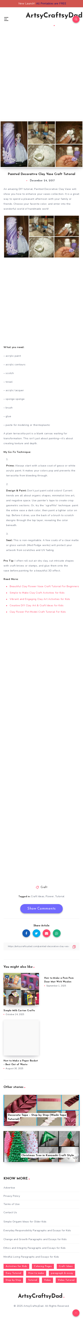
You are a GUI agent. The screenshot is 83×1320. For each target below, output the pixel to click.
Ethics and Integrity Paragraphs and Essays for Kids (35, 1248)
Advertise (9, 1187)
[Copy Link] (41, 946)
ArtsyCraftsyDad (54, 19)
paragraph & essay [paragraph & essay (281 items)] (62, 1273)
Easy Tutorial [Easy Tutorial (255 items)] (13, 1273)
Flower (50, 896)
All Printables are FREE (51, 3)
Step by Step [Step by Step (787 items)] (13, 1280)
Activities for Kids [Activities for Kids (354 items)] (16, 1266)
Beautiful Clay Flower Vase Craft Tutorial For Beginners (44, 586)
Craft (44, 887)
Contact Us (10, 1212)
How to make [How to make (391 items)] (36, 1273)
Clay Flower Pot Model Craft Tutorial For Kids (38, 612)
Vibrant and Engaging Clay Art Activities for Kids (40, 599)
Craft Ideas (37, 896)
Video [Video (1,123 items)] (47, 1280)
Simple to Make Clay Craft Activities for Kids (37, 592)
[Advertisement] (41, 79)
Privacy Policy (12, 1196)
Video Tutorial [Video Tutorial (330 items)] (66, 1280)
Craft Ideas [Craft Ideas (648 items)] (66, 1266)
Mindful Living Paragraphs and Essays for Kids (31, 1256)
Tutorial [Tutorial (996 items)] (32, 1280)
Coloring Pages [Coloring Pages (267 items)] (43, 1266)
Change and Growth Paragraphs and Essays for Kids (35, 1239)
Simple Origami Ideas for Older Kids (25, 1221)
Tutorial (59, 896)
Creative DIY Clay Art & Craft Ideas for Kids (37, 605)
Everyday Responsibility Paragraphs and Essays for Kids (37, 1230)
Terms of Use (12, 1204)
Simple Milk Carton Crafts (19, 1010)
